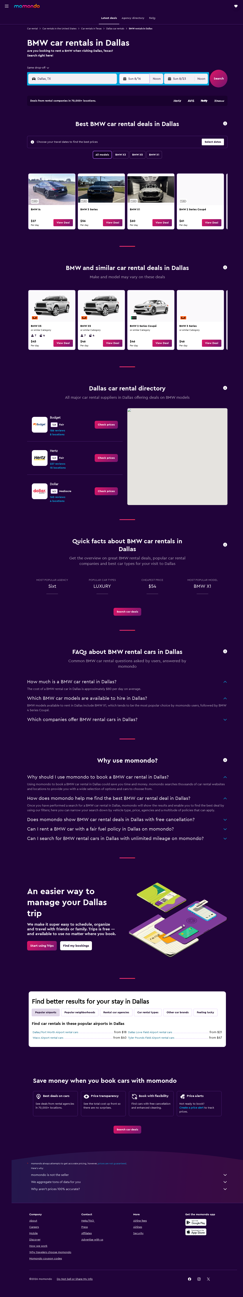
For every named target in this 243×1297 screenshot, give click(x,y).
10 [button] (67, 134)
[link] (52, 201)
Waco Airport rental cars (49, 1037)
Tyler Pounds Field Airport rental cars (152, 1037)
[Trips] (7, 62)
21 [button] (105, 144)
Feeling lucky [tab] (206, 1012)
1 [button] (115, 115)
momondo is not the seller (130, 1175)
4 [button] (77, 125)
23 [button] (58, 153)
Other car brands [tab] (179, 1012)
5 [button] (87, 125)
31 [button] (67, 162)
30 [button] (58, 162)
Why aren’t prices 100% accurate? (130, 1189)
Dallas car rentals (116, 28)
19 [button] (86, 144)
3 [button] (68, 125)
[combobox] (39, 68)
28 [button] (105, 153)
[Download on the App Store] (196, 1231)
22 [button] (115, 144)
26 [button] (86, 153)
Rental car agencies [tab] (117, 1012)
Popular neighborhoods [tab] (80, 1012)
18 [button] (77, 144)
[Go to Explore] (7, 51)
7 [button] (105, 125)
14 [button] (105, 134)
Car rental (33, 28)
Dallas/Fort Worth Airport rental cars (56, 1032)
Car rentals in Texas (92, 28)
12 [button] (86, 134)
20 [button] (96, 144)
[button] (6, 6)
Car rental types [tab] (148, 1012)
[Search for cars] (7, 35)
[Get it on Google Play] (196, 1222)
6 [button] (96, 125)
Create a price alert (192, 1107)
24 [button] (68, 153)
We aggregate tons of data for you (130, 1182)
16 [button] (58, 144)
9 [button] (58, 134)
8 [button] (115, 125)
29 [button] (115, 153)
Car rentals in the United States (60, 28)
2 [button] (58, 125)
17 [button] (67, 144)
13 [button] (96, 134)
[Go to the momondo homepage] (27, 6)
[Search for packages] (7, 43)
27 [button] (96, 153)
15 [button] (115, 134)
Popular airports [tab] (46, 1012)
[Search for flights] (7, 18)
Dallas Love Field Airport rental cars (151, 1032)
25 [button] (77, 153)
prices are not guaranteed (113, 1163)
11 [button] (77, 134)
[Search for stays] (7, 26)
